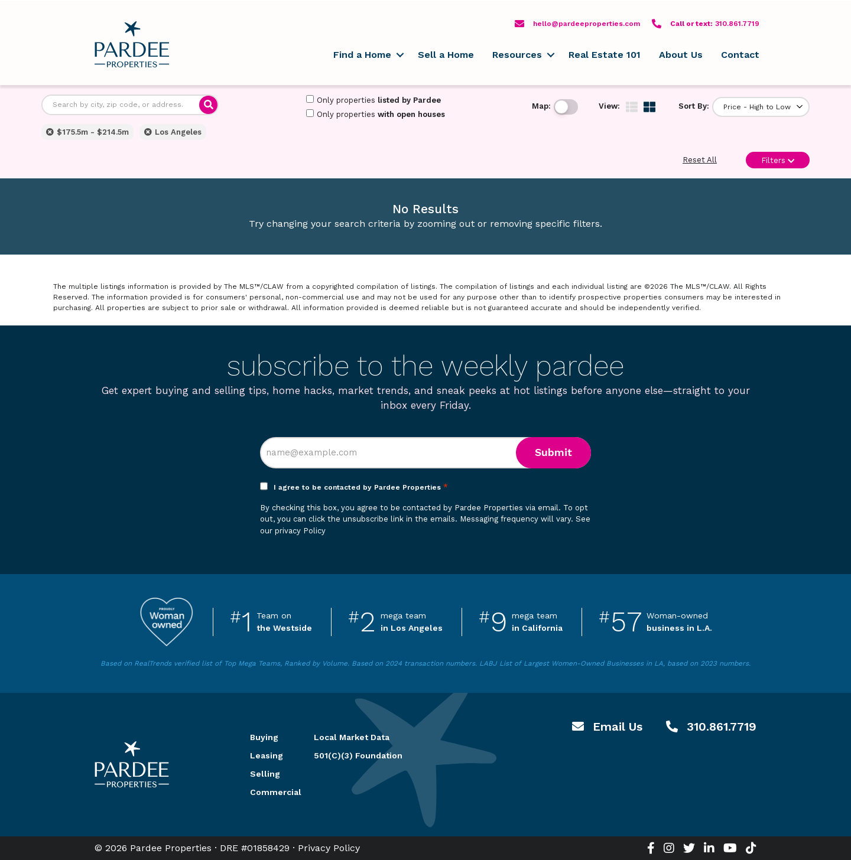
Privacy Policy (329, 848)
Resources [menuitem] (517, 54)
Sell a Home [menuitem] (446, 54)
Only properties (373, 100)
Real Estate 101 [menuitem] (605, 54)
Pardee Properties (132, 44)
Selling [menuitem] (265, 773)
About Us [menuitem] (681, 54)
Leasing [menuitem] (266, 755)
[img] (632, 107)
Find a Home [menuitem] (362, 54)
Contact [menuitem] (740, 54)
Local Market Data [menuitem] (351, 737)
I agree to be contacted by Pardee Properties (361, 487)
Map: (541, 106)
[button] (399, 55)
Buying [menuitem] (264, 737)
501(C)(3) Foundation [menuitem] (358, 755)
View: (609, 106)
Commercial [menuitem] (267, 792)
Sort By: (693, 106)
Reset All (700, 159)
